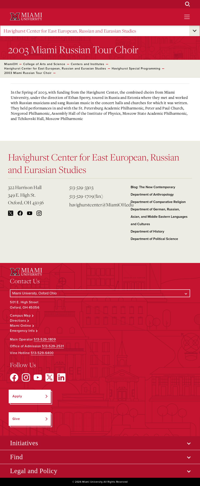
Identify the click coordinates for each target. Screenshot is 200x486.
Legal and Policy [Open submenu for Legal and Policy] (33, 471)
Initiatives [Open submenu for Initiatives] (24, 443)
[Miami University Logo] (26, 16)
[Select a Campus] (100, 293)
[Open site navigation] (187, 17)
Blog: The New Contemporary (153, 187)
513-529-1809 (45, 339)
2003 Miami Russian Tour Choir (28, 73)
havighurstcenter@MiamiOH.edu (98, 204)
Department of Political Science (154, 239)
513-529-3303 (81, 187)
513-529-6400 (42, 353)
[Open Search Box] (187, 4)
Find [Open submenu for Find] (16, 457)
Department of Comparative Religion (158, 202)
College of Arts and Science (44, 64)
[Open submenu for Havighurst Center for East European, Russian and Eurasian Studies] (194, 31)
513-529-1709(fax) (86, 196)
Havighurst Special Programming (136, 68)
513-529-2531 (53, 346)
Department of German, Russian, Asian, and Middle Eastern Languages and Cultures (159, 216)
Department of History (147, 231)
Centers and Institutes (87, 64)
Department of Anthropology (152, 194)
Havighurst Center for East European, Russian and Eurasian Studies (70, 31)
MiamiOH (11, 64)
